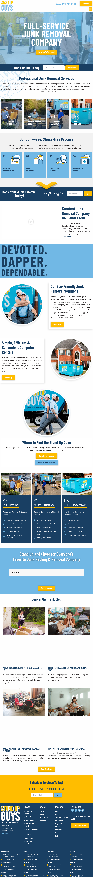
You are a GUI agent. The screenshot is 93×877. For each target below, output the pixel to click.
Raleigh (3, 856)
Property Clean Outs (34, 122)
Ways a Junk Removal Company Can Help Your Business (21, 733)
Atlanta (72, 835)
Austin (26, 856)
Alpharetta (50, 835)
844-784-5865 (69, 3)
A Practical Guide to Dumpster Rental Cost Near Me (23, 652)
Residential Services (10, 122)
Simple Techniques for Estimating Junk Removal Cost (67, 652)
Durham (49, 846)
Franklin (72, 846)
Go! (88, 194)
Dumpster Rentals (78, 122)
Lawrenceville (6, 846)
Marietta (27, 846)
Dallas (49, 856)
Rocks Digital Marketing (84, 872)
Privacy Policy (5, 872)
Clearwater (5, 835)
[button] (90, 9)
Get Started (72, 68)
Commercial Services (56, 122)
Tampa (26, 835)
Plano (72, 856)
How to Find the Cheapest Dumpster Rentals (66, 732)
